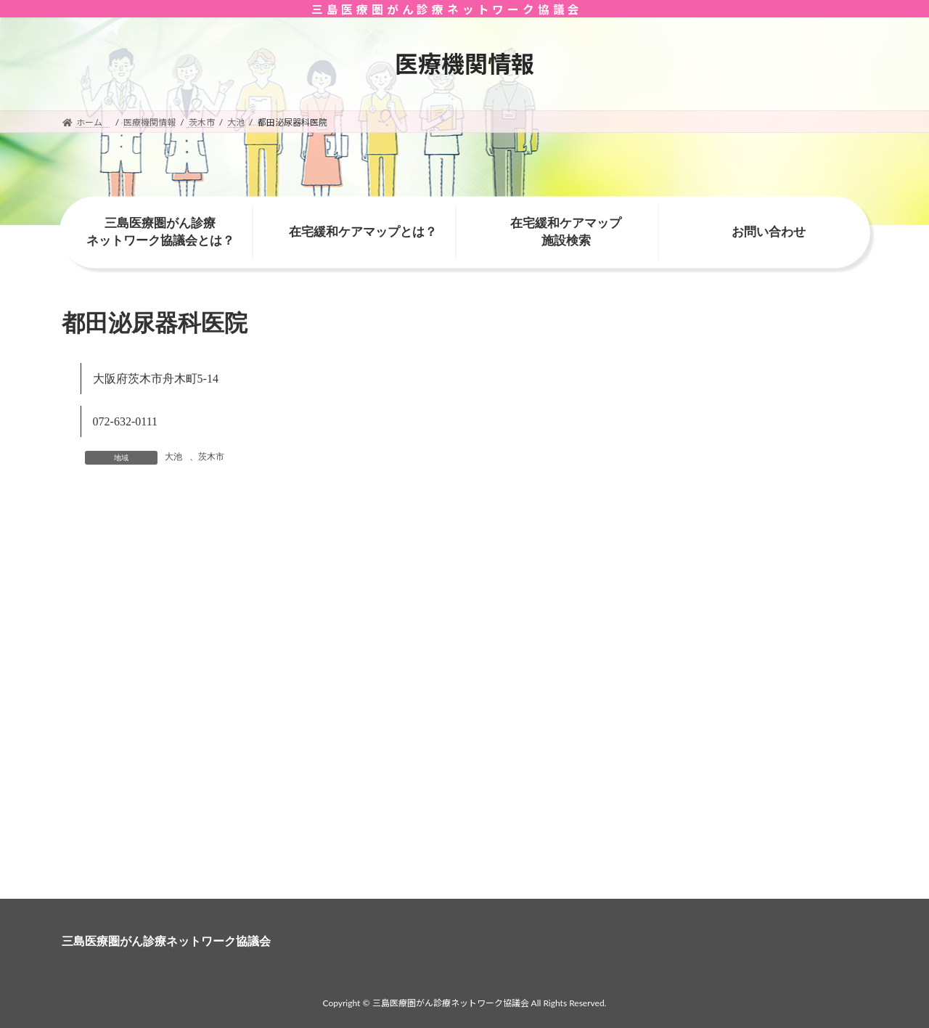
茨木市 (211, 457)
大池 (173, 457)
